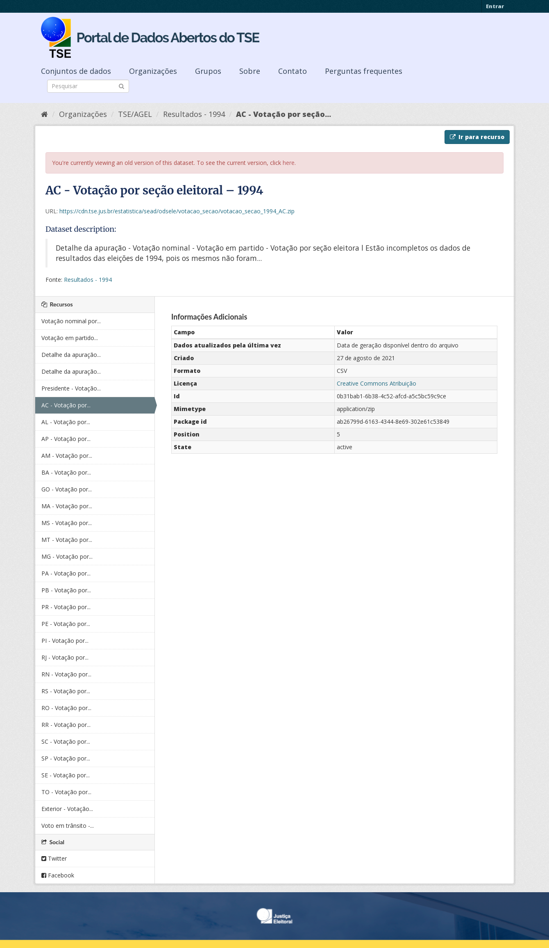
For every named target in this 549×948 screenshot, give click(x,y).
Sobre (249, 71)
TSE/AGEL (135, 114)
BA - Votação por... (66, 472)
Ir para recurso (477, 137)
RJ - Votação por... (64, 657)
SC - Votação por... (65, 741)
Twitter (54, 858)
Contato (292, 71)
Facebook (57, 875)
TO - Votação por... (66, 792)
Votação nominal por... (71, 321)
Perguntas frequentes (363, 71)
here (289, 163)
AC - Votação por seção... (283, 114)
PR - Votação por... (66, 607)
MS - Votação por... (66, 523)
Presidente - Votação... (71, 388)
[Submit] (121, 85)
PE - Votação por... (65, 624)
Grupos (208, 71)
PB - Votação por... (66, 590)
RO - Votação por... (66, 708)
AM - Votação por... (66, 455)
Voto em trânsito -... (67, 825)
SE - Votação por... (65, 775)
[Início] (44, 114)
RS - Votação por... (65, 691)
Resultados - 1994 (194, 114)
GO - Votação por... (66, 489)
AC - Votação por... (66, 405)
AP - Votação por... (66, 439)
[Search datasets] (88, 86)
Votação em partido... (69, 338)
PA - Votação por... (66, 573)
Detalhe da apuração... (71, 355)
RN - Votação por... (66, 674)
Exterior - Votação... (67, 809)
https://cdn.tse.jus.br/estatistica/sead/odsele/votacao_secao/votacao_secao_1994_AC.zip (177, 211)
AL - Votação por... (65, 422)
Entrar (495, 6)
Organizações (153, 71)
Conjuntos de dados (76, 71)
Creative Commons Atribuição (376, 383)
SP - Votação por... (65, 758)
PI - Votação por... (64, 640)
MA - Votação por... (66, 506)
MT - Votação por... (66, 540)
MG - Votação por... (67, 556)
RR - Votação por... (66, 725)
